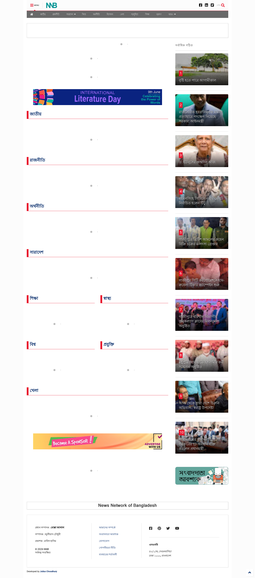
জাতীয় (43, 14)
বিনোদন (110, 14)
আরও (172, 14)
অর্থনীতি (96, 14)
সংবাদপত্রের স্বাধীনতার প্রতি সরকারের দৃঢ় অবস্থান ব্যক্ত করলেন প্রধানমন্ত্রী (198, 444)
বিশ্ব (84, 14)
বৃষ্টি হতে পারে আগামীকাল (197, 80)
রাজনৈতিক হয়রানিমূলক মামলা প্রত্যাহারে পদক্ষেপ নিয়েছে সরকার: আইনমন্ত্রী (201, 116)
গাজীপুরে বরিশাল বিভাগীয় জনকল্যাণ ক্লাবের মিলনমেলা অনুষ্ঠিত (199, 321)
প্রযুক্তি (134, 14)
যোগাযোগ (104, 541)
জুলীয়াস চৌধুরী (53, 534)
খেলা (122, 14)
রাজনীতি (56, 14)
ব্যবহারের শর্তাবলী (108, 554)
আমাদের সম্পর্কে (107, 527)
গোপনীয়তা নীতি (107, 547)
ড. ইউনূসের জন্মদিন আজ (197, 162)
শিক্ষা (147, 14)
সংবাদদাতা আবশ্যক (108, 534)
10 (182, 432)
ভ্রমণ (159, 14)
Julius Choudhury (48, 571)
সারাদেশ (71, 14)
